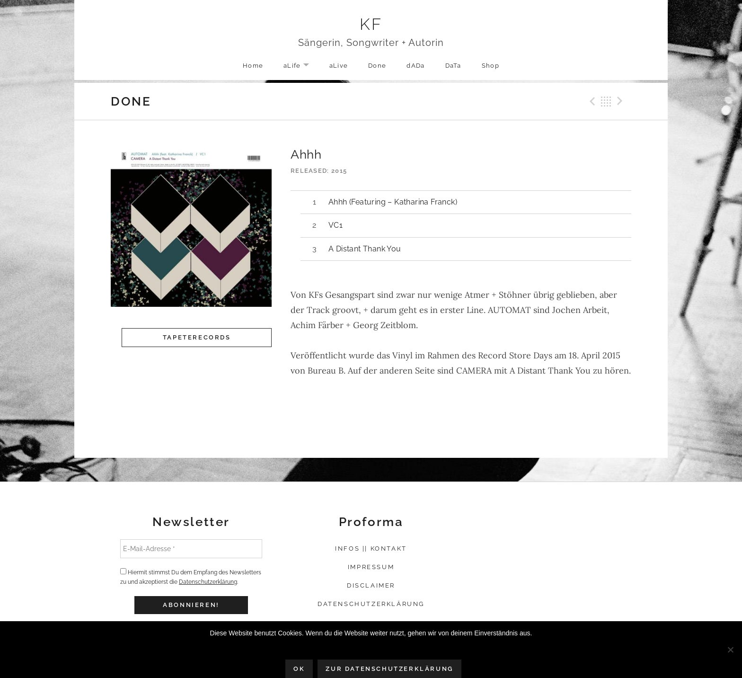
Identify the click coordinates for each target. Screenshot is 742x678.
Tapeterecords (197, 337)
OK (299, 668)
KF (371, 24)
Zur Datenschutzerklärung (389, 668)
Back (606, 101)
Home (253, 65)
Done (377, 65)
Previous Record (591, 101)
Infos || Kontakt (371, 548)
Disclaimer (371, 585)
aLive (338, 65)
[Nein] (730, 649)
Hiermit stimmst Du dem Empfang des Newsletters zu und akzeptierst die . (190, 576)
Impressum (371, 567)
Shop (490, 65)
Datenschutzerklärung (208, 582)
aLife (300, 66)
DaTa (453, 65)
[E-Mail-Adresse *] (191, 548)
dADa (415, 65)
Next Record (621, 101)
